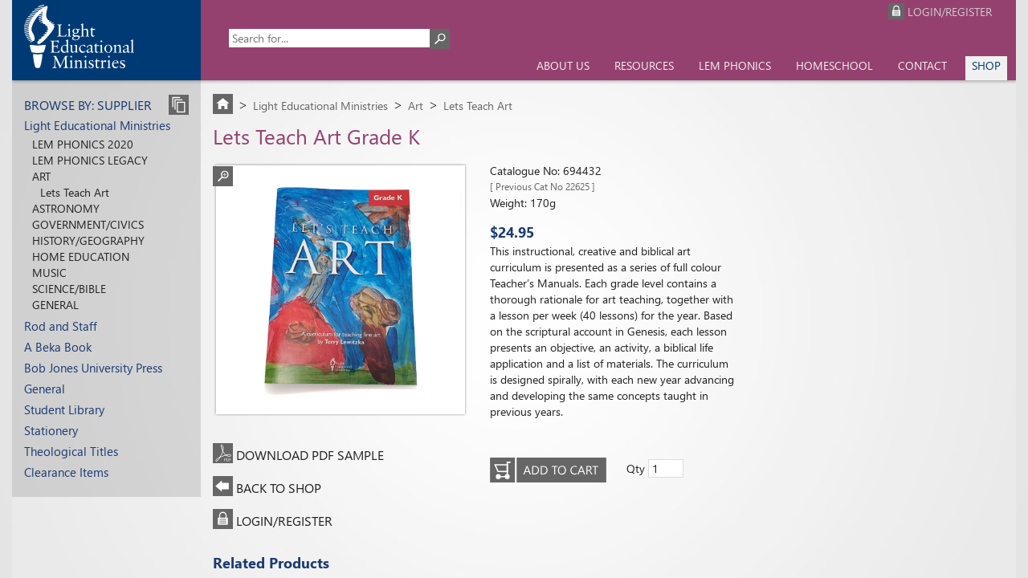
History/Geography (88, 240)
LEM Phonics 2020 (82, 144)
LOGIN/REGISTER (284, 520)
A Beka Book (58, 347)
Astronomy (66, 208)
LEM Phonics (735, 65)
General (55, 304)
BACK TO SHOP (278, 487)
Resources (644, 65)
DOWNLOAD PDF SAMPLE (310, 454)
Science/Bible (69, 288)
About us (562, 65)
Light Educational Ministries (97, 125)
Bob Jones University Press (93, 368)
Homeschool (834, 65)
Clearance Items (66, 472)
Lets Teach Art (74, 192)
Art (41, 176)
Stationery (51, 430)
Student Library (64, 409)
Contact (922, 65)
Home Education (80, 256)
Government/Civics (88, 224)
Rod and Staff (60, 326)
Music (49, 272)
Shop (986, 65)
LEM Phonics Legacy (90, 160)
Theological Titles (71, 451)
